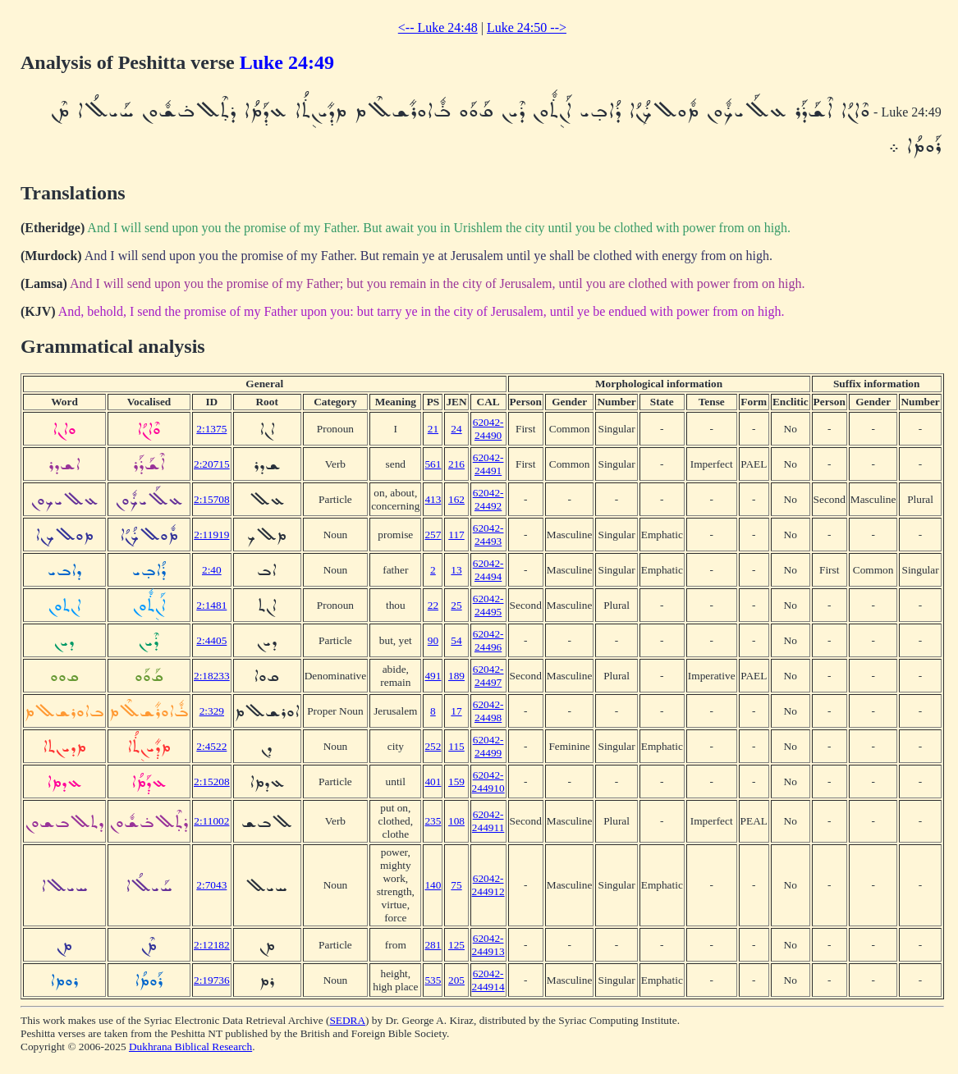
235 (432, 821)
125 (456, 945)
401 (432, 781)
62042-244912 (488, 885)
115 (456, 746)
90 (433, 640)
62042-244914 (488, 980)
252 (432, 746)
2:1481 (211, 605)
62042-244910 (488, 781)
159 (456, 781)
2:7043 (211, 885)
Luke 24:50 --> (526, 27)
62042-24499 (488, 746)
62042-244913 (488, 944)
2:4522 (211, 746)
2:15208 (212, 781)
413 (432, 499)
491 (432, 676)
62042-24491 (488, 464)
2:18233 (212, 676)
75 (456, 885)
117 (456, 534)
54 (456, 640)
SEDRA (347, 1020)
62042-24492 (488, 499)
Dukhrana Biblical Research (190, 1046)
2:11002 (211, 821)
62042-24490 (488, 428)
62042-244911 (488, 821)
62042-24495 (488, 605)
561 (432, 464)
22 (433, 605)
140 (432, 885)
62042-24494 (488, 570)
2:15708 (212, 499)
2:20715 (212, 464)
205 (456, 980)
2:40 (212, 570)
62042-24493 (488, 534)
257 (432, 534)
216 (456, 464)
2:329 (211, 711)
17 (456, 711)
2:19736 (212, 980)
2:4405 (211, 640)
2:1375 (211, 429)
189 (456, 676)
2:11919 (211, 534)
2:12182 (212, 945)
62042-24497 (488, 675)
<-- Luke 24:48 (438, 27)
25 (456, 605)
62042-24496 (488, 640)
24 (456, 429)
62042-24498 (488, 711)
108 (456, 821)
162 (456, 499)
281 (432, 945)
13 (456, 570)
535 (432, 980)
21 (433, 429)
